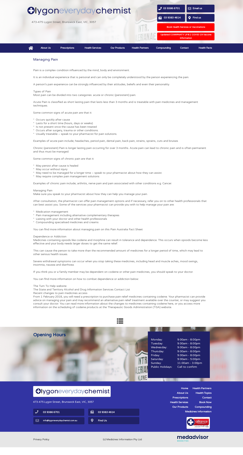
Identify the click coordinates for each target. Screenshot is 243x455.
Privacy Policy (41, 447)
